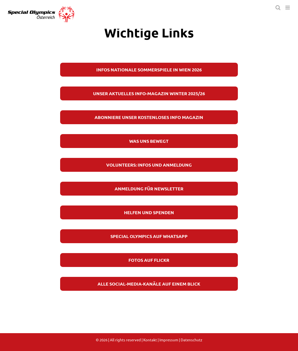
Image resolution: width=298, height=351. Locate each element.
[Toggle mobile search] (277, 7)
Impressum (168, 339)
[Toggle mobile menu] (288, 7)
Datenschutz (191, 339)
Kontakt (150, 339)
